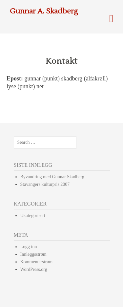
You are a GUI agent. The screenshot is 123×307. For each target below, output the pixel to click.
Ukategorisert (32, 215)
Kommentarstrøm (36, 261)
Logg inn (28, 246)
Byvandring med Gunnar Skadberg (52, 176)
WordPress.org (33, 269)
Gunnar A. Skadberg (44, 11)
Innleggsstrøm (33, 254)
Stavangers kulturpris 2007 (45, 184)
